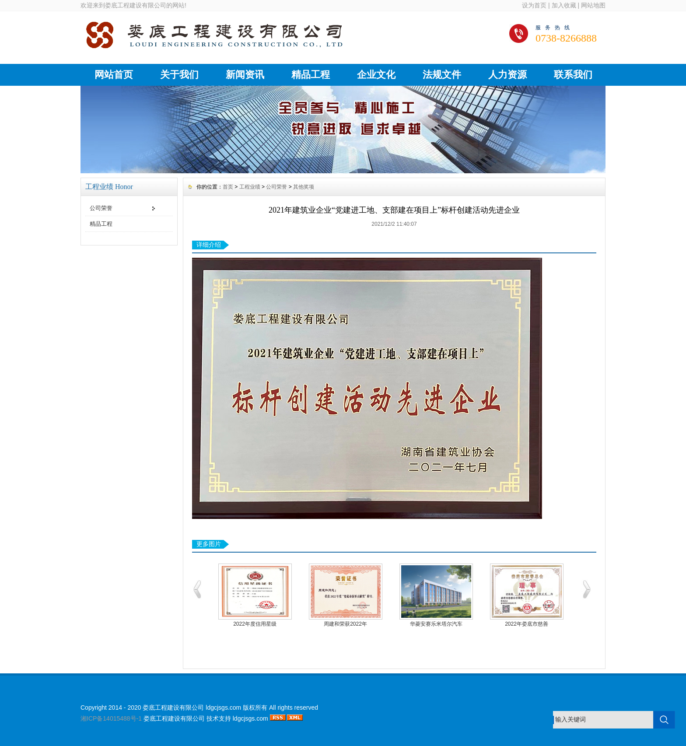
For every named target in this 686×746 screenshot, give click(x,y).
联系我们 (573, 74)
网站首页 (113, 74)
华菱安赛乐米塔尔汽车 (436, 624)
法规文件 (442, 74)
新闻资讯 (245, 74)
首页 (228, 187)
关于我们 (179, 74)
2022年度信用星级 (254, 624)
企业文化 (376, 74)
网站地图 (593, 5)
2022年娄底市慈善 (526, 624)
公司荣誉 (101, 208)
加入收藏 (564, 5)
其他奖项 (303, 187)
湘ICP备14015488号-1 (111, 718)
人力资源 (507, 74)
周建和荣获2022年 (345, 624)
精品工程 (310, 74)
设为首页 (534, 5)
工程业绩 (249, 187)
